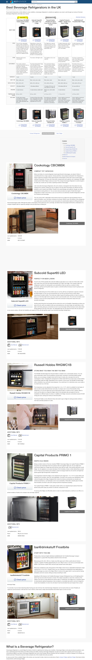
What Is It (65, 154)
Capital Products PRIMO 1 (71, 150)
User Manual (12, 345)
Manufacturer (24, 345)
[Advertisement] (18, 148)
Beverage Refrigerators (48, 133)
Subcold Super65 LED (70, 147)
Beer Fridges (59, 133)
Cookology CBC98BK (70, 145)
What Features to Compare (69, 156)
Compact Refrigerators (35, 133)
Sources (65, 158)
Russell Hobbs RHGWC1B (71, 149)
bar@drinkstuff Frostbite (70, 152)
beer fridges (73, 657)
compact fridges (63, 657)
